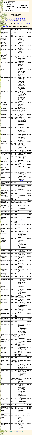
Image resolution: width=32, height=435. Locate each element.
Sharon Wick (19, 431)
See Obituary (21, 180)
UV (21, 20)
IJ (22, 19)
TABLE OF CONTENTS (23, 23)
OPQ (12, 20)
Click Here (5, 26)
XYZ (26, 20)
